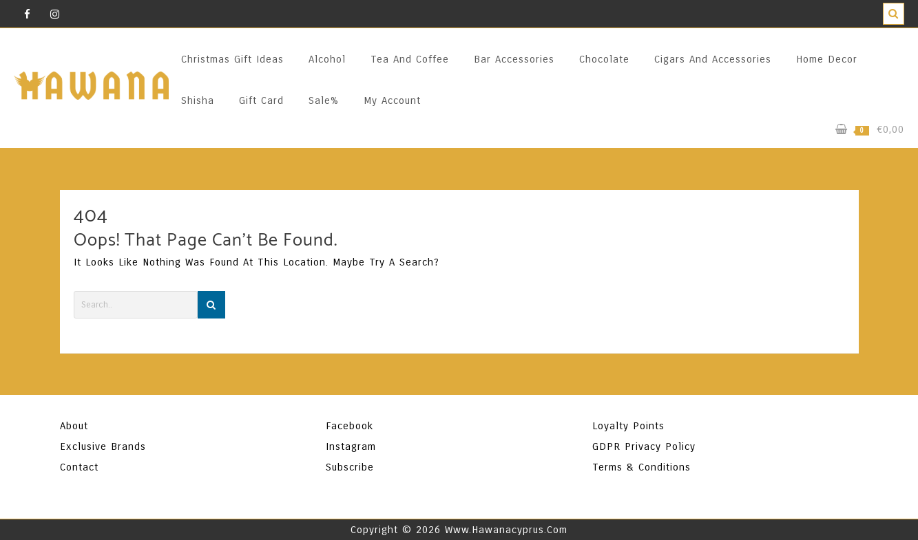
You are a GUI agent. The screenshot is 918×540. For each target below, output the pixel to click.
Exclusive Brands (103, 446)
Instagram (351, 446)
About (74, 426)
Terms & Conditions (641, 467)
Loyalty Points (628, 426)
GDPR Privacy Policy (644, 446)
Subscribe (350, 467)
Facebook (349, 426)
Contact (79, 467)
